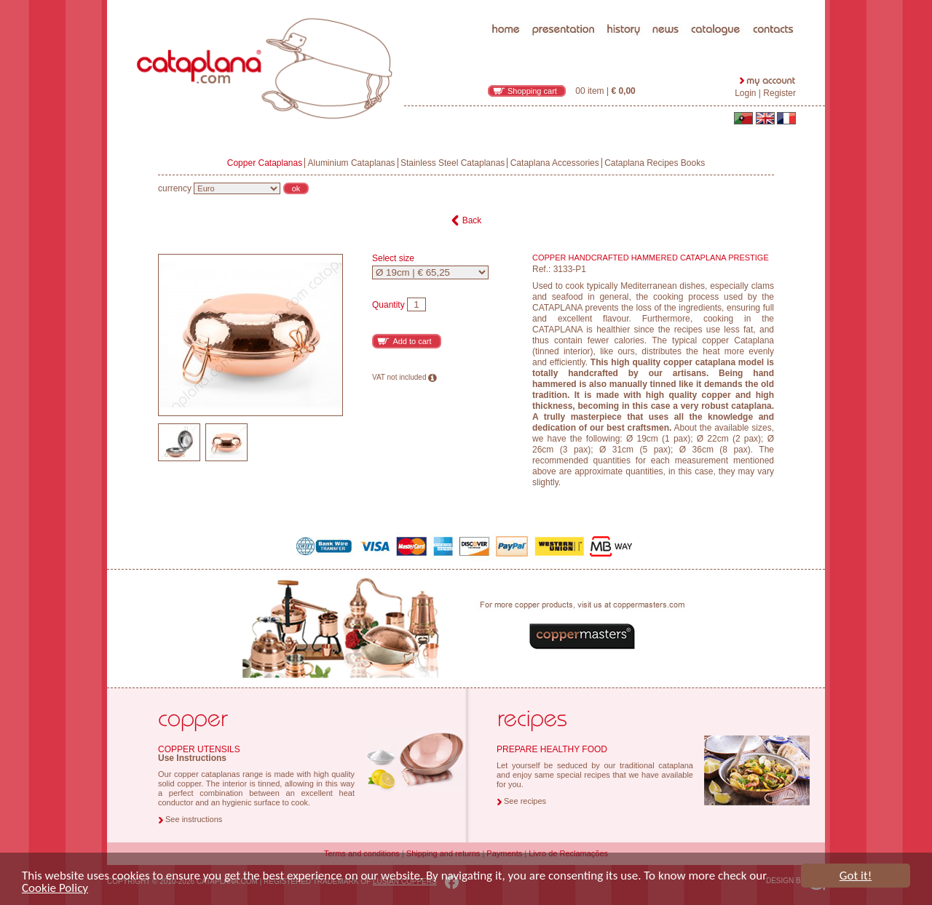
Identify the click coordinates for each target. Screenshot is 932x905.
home (507, 3)
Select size (393, 258)
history (624, 3)
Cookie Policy (55, 890)
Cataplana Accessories (554, 163)
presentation (564, 3)
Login (745, 93)
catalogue (716, 3)
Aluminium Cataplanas (351, 163)
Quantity (388, 305)
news (666, 3)
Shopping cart (532, 91)
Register (779, 93)
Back (472, 220)
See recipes (525, 801)
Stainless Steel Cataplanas (452, 163)
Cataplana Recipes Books (654, 163)
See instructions (193, 819)
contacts (774, 3)
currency (174, 188)
